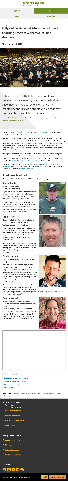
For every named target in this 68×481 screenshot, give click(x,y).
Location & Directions (12, 416)
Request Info (51, 16)
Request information (11, 440)
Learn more (31, 477)
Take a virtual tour (11, 450)
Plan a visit (8, 445)
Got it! (45, 477)
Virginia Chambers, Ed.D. (17, 148)
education (44, 148)
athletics (46, 394)
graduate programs (18, 394)
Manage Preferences (57, 477)
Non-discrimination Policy (13, 420)
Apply (17, 16)
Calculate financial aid (12, 455)
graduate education (55, 394)
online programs (8, 396)
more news (5, 25)
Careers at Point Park (12, 411)
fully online (18, 133)
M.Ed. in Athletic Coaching (33, 394)
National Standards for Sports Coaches (25, 160)
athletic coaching (43, 133)
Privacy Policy (9, 425)
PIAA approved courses (26, 169)
